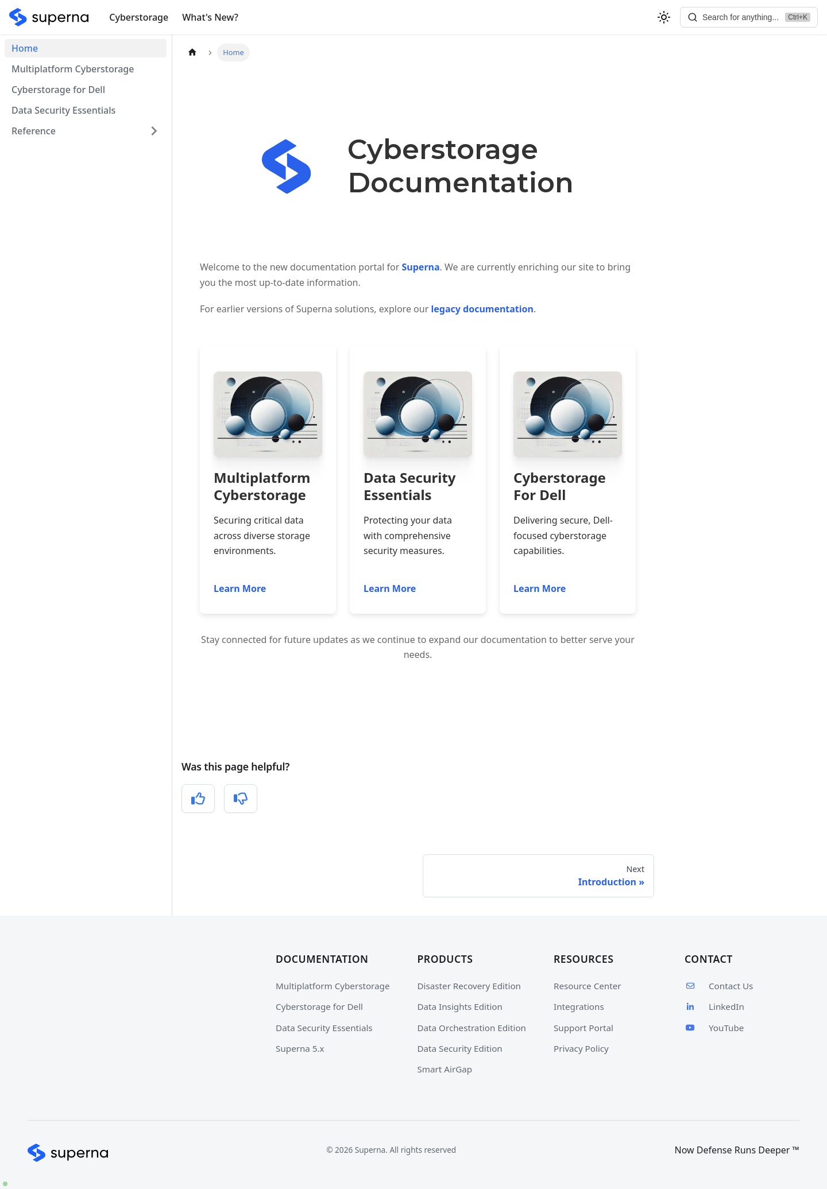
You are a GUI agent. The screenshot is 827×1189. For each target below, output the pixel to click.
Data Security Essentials (63, 110)
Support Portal (583, 1027)
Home (24, 48)
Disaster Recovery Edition (469, 986)
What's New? (210, 17)
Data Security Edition (460, 1048)
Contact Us (719, 986)
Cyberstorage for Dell (58, 89)
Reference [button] (33, 131)
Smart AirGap (445, 1069)
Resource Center (587, 986)
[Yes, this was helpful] (198, 798)
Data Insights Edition (460, 1006)
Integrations (579, 1006)
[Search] (749, 17)
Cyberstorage (138, 17)
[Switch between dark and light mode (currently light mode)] (664, 17)
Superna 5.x (300, 1048)
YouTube (714, 1027)
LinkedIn (714, 1006)
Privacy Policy (581, 1048)
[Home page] (192, 52)
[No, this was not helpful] (240, 798)
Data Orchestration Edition (472, 1027)
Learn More (240, 588)
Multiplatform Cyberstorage (72, 69)
